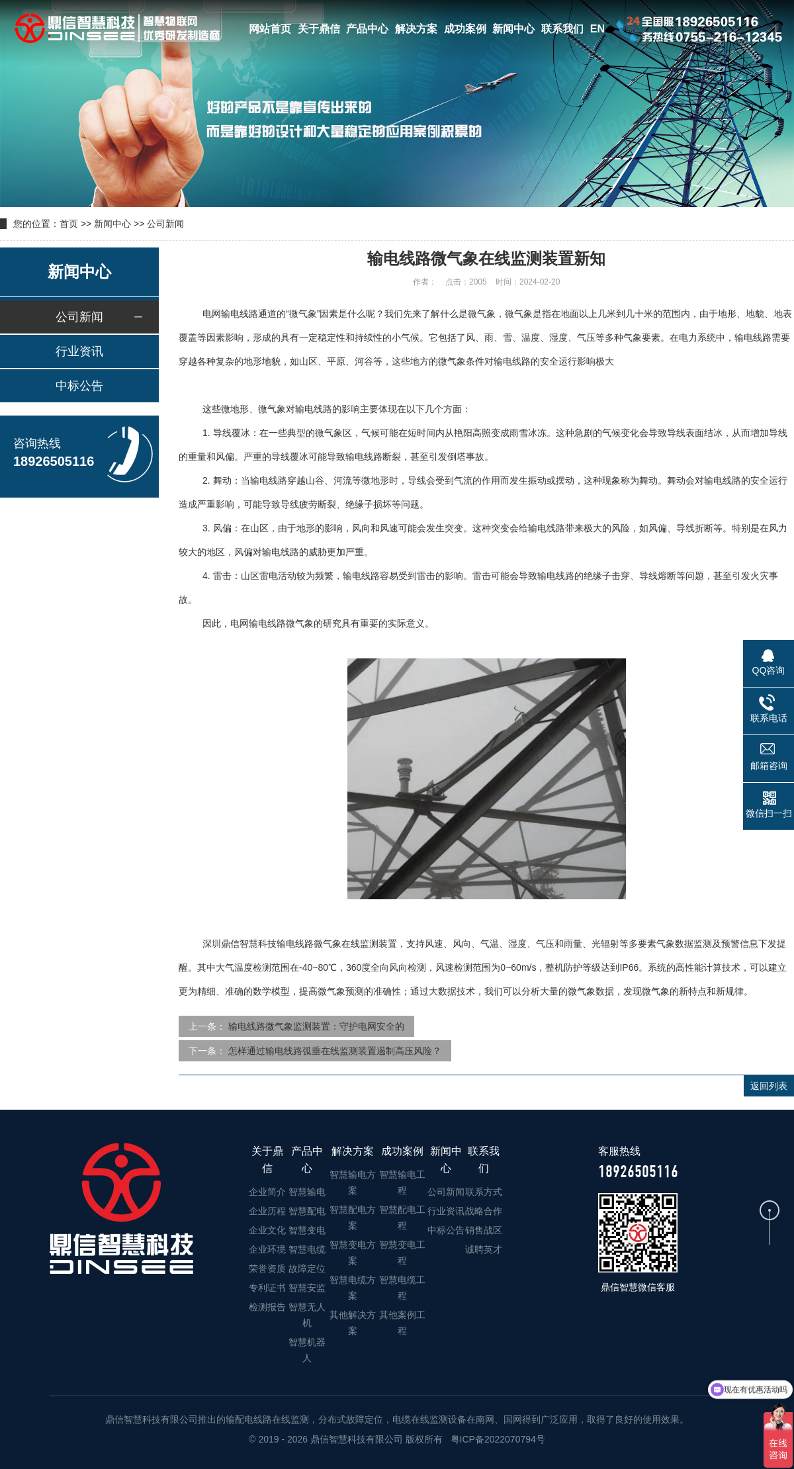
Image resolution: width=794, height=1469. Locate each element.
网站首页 (270, 28)
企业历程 (267, 1211)
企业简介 (267, 1191)
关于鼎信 (319, 28)
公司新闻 (165, 223)
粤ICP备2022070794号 (496, 1439)
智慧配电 (307, 1211)
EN (597, 28)
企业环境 (267, 1249)
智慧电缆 (307, 1249)
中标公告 (79, 385)
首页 (69, 223)
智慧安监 (307, 1287)
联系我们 (562, 28)
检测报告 (267, 1307)
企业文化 (267, 1230)
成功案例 (465, 28)
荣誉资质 (267, 1268)
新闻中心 (513, 28)
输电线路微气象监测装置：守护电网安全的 (316, 1026)
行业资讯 (79, 351)
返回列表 (768, 1086)
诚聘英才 (483, 1249)
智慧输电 (307, 1191)
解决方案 (416, 28)
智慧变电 (307, 1230)
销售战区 (483, 1230)
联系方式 (483, 1191)
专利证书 (267, 1287)
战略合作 (483, 1211)
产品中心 (367, 28)
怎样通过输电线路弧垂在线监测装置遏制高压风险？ (334, 1051)
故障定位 (307, 1268)
